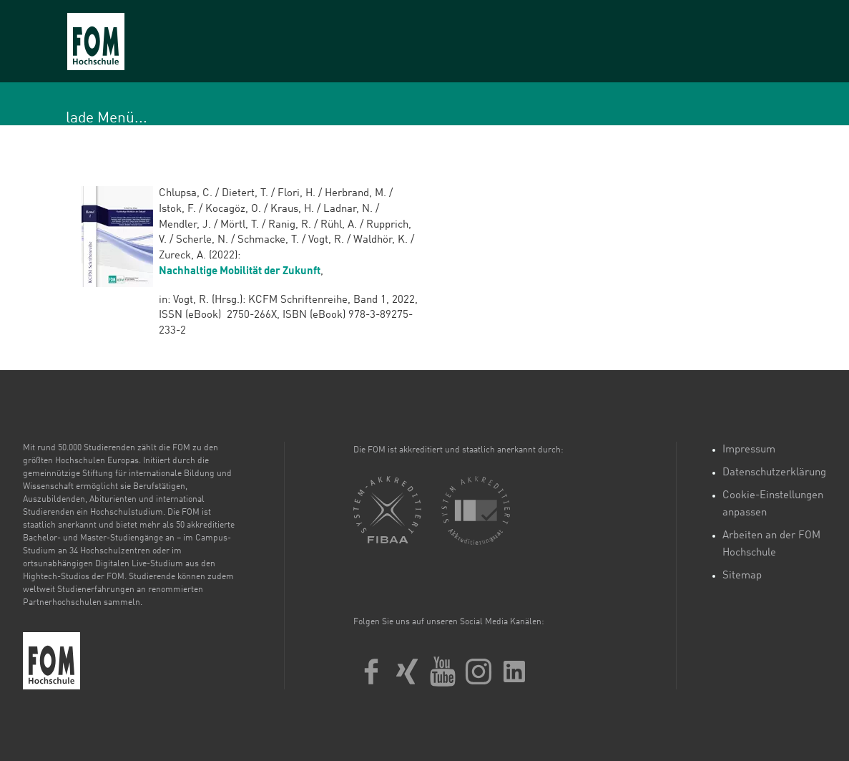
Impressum (748, 450)
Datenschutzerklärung (774, 472)
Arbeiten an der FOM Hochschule (771, 544)
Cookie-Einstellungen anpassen (772, 504)
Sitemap (742, 576)
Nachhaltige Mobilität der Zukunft (239, 271)
